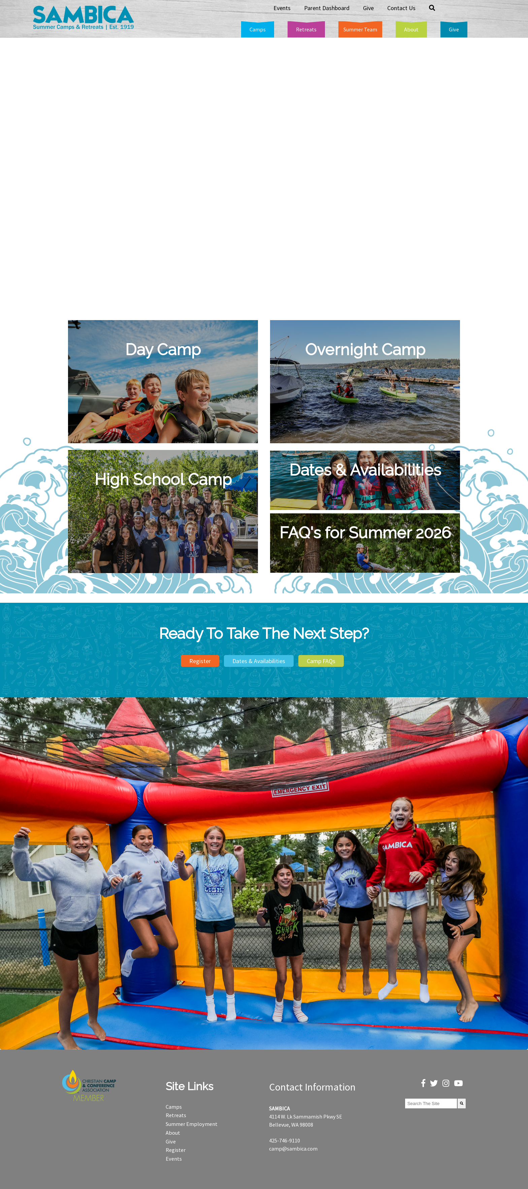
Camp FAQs (321, 661)
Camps (174, 1106)
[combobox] (431, 1103)
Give (171, 1141)
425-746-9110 (284, 1140)
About (173, 1132)
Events (174, 1158)
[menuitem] (257, 29)
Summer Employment (192, 1124)
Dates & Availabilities (258, 661)
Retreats (176, 1115)
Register (200, 661)
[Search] (461, 1103)
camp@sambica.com (293, 1148)
